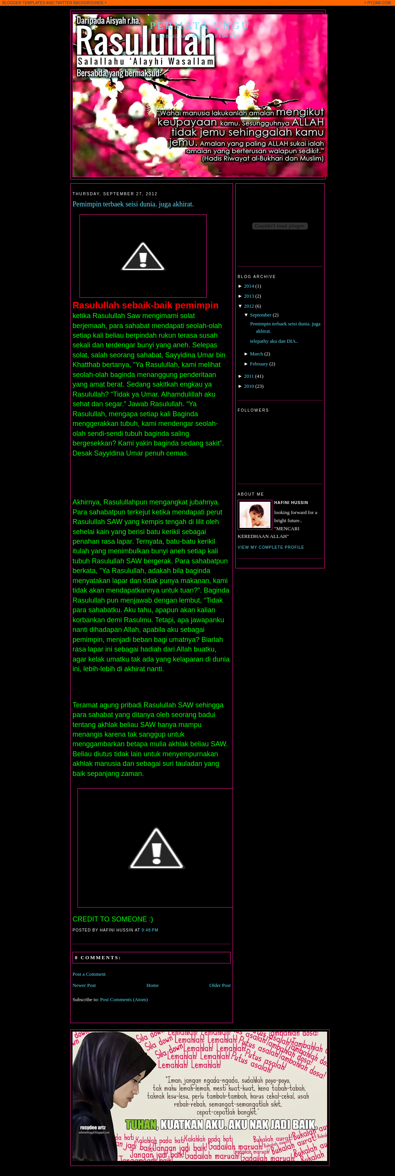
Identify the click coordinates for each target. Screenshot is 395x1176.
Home (153, 985)
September (261, 315)
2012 (249, 306)
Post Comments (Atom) (124, 999)
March (256, 354)
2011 (249, 376)
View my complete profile (271, 547)
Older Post (220, 985)
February (259, 364)
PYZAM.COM (379, 3)
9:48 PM (150, 930)
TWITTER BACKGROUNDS (79, 3)
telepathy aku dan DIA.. (274, 341)
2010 (249, 386)
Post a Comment (89, 974)
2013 (249, 296)
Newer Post (84, 985)
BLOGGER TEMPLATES (23, 3)
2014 (249, 286)
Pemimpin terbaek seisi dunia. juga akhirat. (133, 204)
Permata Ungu (200, 25)
